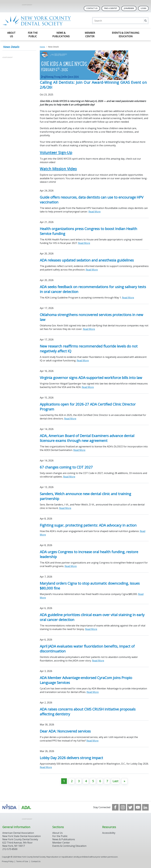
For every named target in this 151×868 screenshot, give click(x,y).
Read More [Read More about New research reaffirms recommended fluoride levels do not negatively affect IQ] (83, 360)
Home (42, 47)
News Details (11, 47)
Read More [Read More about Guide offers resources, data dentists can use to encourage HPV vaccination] (94, 211)
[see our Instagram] (123, 807)
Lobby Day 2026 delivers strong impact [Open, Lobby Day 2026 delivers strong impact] (71, 757)
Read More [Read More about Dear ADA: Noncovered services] (92, 740)
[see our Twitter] (130, 807)
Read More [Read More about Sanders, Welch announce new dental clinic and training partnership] (65, 508)
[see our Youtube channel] (138, 807)
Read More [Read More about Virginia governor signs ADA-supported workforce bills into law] (88, 387)
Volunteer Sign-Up (56, 152)
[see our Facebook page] (115, 807)
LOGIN (143, 8)
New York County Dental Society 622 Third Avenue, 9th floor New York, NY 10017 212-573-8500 (20, 844)
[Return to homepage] (40, 20)
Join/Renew (129, 8)
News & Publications (61, 34)
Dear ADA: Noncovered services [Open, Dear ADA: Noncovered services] (65, 731)
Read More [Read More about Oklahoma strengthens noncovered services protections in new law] (89, 329)
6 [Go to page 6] (100, 781)
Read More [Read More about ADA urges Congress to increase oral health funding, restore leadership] (71, 566)
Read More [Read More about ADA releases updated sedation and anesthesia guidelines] (92, 269)
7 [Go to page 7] (107, 781)
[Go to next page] (124, 781)
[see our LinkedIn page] (145, 807)
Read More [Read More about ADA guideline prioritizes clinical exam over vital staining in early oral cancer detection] (91, 629)
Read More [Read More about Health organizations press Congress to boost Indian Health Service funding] (84, 243)
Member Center (90, 34)
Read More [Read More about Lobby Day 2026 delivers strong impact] (46, 767)
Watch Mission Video (58, 168)
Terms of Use (22, 861)
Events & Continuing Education (125, 34)
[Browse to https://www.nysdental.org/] (17, 807)
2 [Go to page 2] (72, 781)
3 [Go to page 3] (79, 781)
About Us (11, 34)
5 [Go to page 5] (93, 781)
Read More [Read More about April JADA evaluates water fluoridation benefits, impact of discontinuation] (98, 660)
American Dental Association (18, 832)
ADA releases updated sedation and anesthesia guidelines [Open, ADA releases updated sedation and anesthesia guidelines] (87, 260)
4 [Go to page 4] (86, 781)
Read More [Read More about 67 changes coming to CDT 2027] (69, 476)
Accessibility (108, 832)
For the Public (33, 34)
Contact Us (91, 8)
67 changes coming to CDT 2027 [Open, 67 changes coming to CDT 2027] (66, 467)
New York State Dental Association (21, 836)
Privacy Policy (7, 861)
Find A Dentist (110, 8)
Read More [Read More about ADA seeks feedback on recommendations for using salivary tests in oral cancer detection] (128, 297)
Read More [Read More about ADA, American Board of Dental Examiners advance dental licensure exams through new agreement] (79, 450)
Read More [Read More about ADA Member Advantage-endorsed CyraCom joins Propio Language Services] (93, 692)
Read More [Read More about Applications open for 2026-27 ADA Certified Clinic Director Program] (70, 418)
